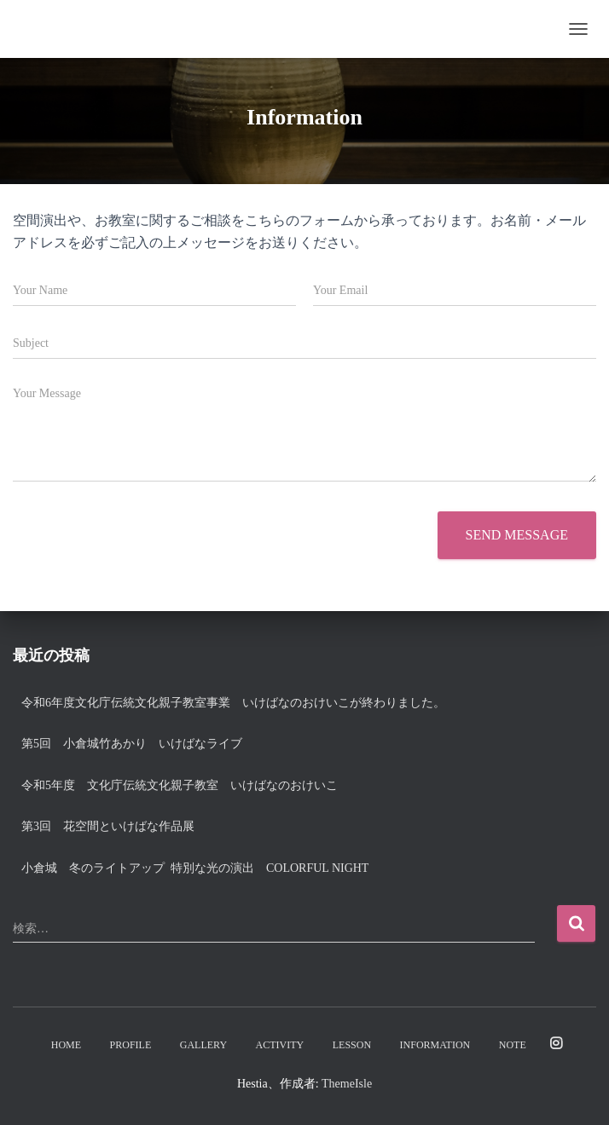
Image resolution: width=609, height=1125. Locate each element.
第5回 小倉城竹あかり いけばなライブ (131, 743)
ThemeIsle (347, 1083)
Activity (280, 1045)
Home (66, 1045)
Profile (131, 1045)
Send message (517, 535)
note (512, 1045)
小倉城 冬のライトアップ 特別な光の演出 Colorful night (200, 868)
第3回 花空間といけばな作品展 (107, 826)
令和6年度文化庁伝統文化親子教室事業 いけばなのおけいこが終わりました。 (233, 702)
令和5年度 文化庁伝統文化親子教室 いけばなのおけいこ (179, 785)
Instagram (556, 1044)
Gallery (203, 1045)
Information (435, 1045)
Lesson (352, 1045)
